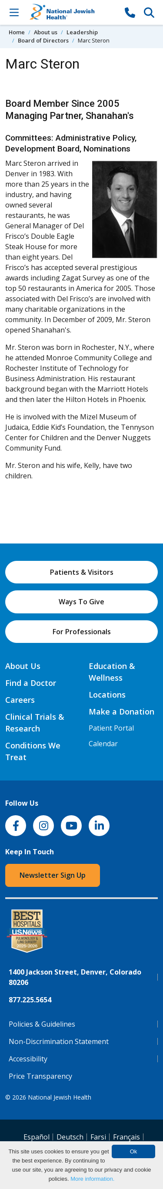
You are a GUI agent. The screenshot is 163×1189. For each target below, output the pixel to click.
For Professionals (82, 631)
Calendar (103, 743)
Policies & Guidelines (42, 1024)
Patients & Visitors (81, 572)
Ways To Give (81, 601)
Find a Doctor (30, 683)
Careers (20, 700)
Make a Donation (121, 711)
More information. (92, 1179)
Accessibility (28, 1059)
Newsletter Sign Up (53, 875)
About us (45, 32)
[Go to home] (72, 12)
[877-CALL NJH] (130, 12)
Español (36, 1137)
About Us (22, 666)
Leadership (82, 32)
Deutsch (70, 1137)
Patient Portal (111, 728)
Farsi (98, 1137)
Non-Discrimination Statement (59, 1041)
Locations (107, 694)
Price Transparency (40, 1076)
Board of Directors (43, 40)
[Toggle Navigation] (14, 12)
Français (126, 1137)
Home (17, 32)
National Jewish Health (59, 1097)
